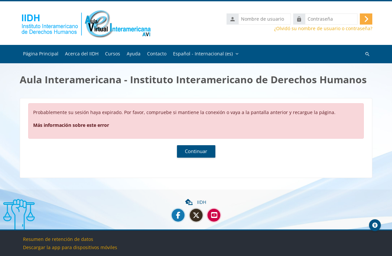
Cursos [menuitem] (112, 54)
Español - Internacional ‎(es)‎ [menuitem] (203, 54)
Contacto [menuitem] (156, 54)
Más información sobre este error (71, 125)
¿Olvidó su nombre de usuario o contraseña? (323, 29)
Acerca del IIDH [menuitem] (81, 54)
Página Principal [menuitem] (40, 54)
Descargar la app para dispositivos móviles (70, 247)
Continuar (196, 151)
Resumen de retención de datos (58, 239)
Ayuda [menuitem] (134, 54)
